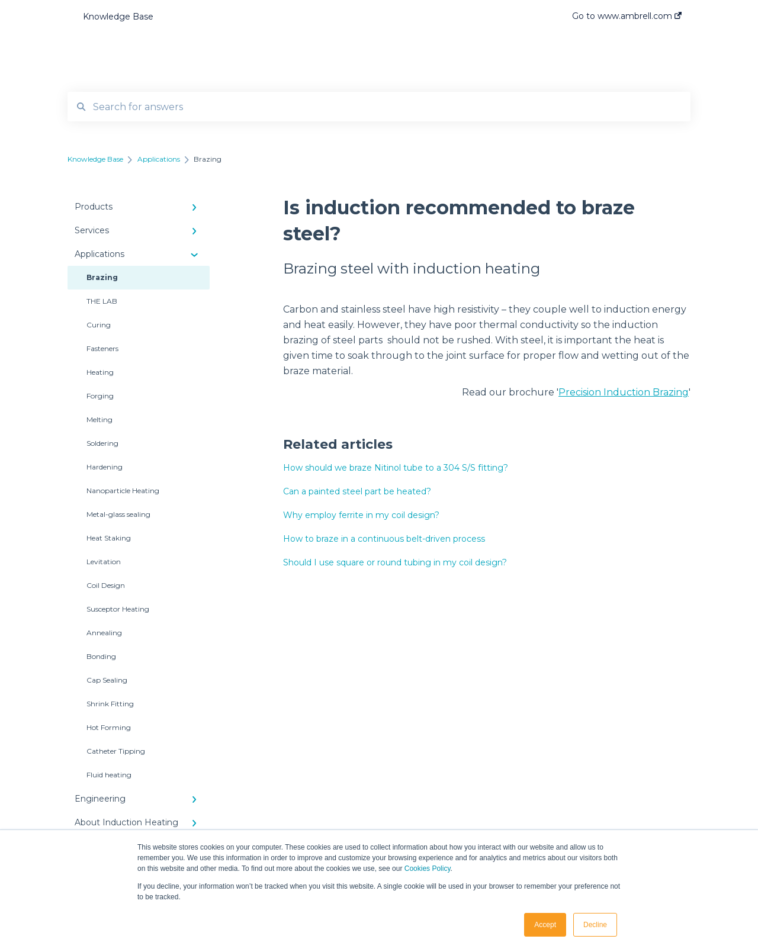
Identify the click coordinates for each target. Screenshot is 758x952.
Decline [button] (595, 925)
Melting (99, 419)
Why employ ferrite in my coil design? (361, 515)
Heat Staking (108, 537)
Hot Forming (108, 727)
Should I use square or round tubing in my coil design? (395, 562)
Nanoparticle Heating (122, 490)
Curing (98, 324)
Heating (100, 372)
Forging (100, 395)
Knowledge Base (118, 16)
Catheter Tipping (115, 751)
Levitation (103, 561)
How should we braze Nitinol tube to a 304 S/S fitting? (395, 467)
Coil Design (105, 585)
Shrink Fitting (110, 703)
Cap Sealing (106, 680)
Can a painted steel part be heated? (357, 491)
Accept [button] (545, 925)
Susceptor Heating (117, 608)
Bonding (101, 656)
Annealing (104, 632)
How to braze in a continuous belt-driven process (384, 538)
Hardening (104, 466)
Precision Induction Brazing (623, 392)
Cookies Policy (427, 868)
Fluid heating (108, 774)
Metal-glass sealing (118, 514)
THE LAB (101, 301)
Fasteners (102, 348)
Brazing (102, 277)
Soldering (102, 443)
